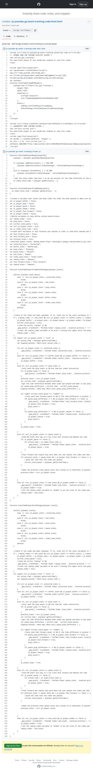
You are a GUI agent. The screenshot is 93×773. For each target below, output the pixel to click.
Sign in (73, 4)
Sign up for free (13, 745)
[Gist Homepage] (38, 4)
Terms (17, 760)
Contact (61, 760)
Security (31, 760)
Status (38, 760)
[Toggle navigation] (6, 4)
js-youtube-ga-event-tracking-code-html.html (37, 21)
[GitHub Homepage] (38, 766)
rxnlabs (6, 21)
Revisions (21, 36)
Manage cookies (72, 760)
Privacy (24, 760)
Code (7, 36)
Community (47, 760)
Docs (55, 760)
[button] (35, 30)
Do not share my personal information (46, 762)
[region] (46, 99)
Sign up (83, 4)
